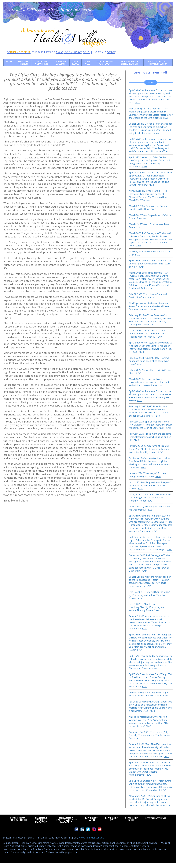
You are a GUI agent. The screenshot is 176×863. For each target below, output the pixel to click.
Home (9, 61)
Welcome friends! (23, 62)
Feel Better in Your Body (104, 62)
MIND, (60, 52)
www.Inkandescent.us (91, 837)
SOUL (86, 52)
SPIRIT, (77, 52)
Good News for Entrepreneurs (129, 62)
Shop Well (87, 62)
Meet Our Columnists (41, 62)
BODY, (68, 52)
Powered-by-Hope (155, 819)
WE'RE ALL (104, 52)
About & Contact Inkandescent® (158, 62)
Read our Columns (60, 62)
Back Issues (75, 62)
